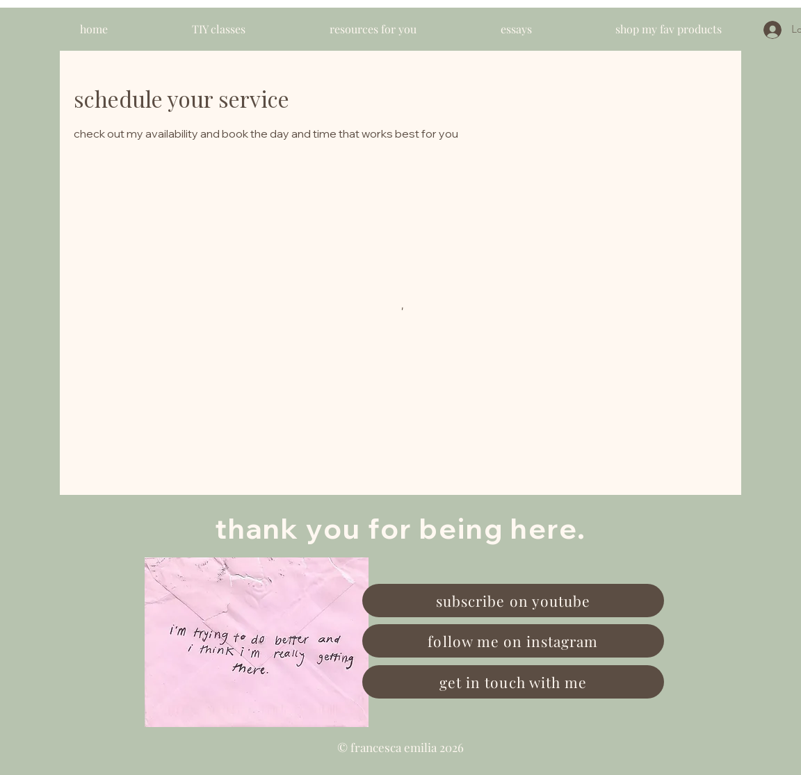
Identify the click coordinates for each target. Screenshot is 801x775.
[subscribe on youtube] (513, 600)
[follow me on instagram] (513, 641)
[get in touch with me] (513, 682)
